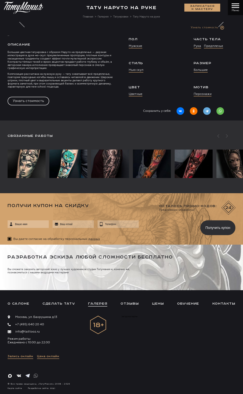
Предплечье (213, 46)
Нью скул (136, 70)
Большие (201, 70)
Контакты (223, 304)
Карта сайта (15, 388)
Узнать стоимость (28, 101)
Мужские (135, 46)
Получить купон (217, 228)
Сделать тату (59, 304)
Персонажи (202, 94)
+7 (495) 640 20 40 (29, 324)
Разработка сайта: (41, 388)
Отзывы (130, 304)
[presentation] (167, 226)
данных (94, 239)
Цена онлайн (48, 356)
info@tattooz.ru (27, 331)
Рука (197, 46)
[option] (121, 71)
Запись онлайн (20, 356)
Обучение (188, 304)
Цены (158, 304)
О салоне (18, 304)
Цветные (135, 94)
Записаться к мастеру (202, 8)
